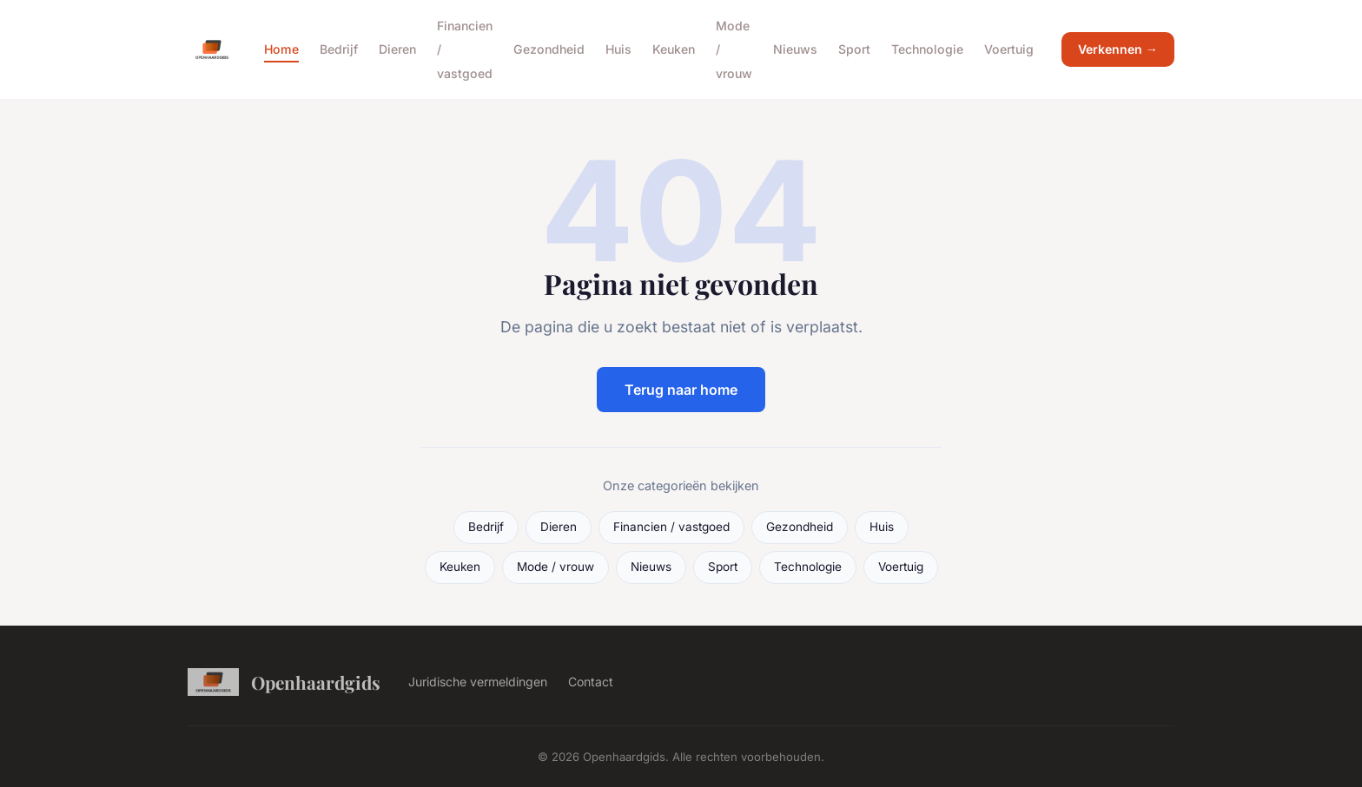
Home (281, 49)
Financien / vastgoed (671, 527)
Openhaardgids (284, 682)
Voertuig (1009, 49)
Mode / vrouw (555, 567)
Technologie (927, 49)
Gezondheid (549, 49)
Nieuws (795, 49)
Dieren (397, 49)
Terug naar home (681, 389)
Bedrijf (339, 49)
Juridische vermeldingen (477, 681)
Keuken (673, 49)
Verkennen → (1118, 49)
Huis (618, 49)
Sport (854, 49)
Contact (590, 681)
